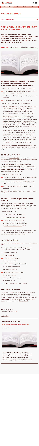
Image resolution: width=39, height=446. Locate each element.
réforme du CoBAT (14, 158)
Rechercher (33, 3)
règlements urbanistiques (9, 230)
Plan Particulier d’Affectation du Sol (13, 226)
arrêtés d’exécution (8, 292)
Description (5, 47)
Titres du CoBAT (23, 301)
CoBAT (4, 88)
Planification (24, 47)
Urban (2, 301)
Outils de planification (8, 6)
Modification (14, 47)
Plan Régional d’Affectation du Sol (13, 217)
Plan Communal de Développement (13, 223)
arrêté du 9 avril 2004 (18, 243)
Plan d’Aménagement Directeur (12, 220)
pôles (29, 141)
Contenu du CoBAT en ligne (8, 311)
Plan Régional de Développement (13, 214)
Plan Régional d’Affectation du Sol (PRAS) (25, 124)
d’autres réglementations (19, 145)
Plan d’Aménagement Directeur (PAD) (15, 130)
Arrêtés (31, 47)
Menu (36, 2)
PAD (24, 139)
